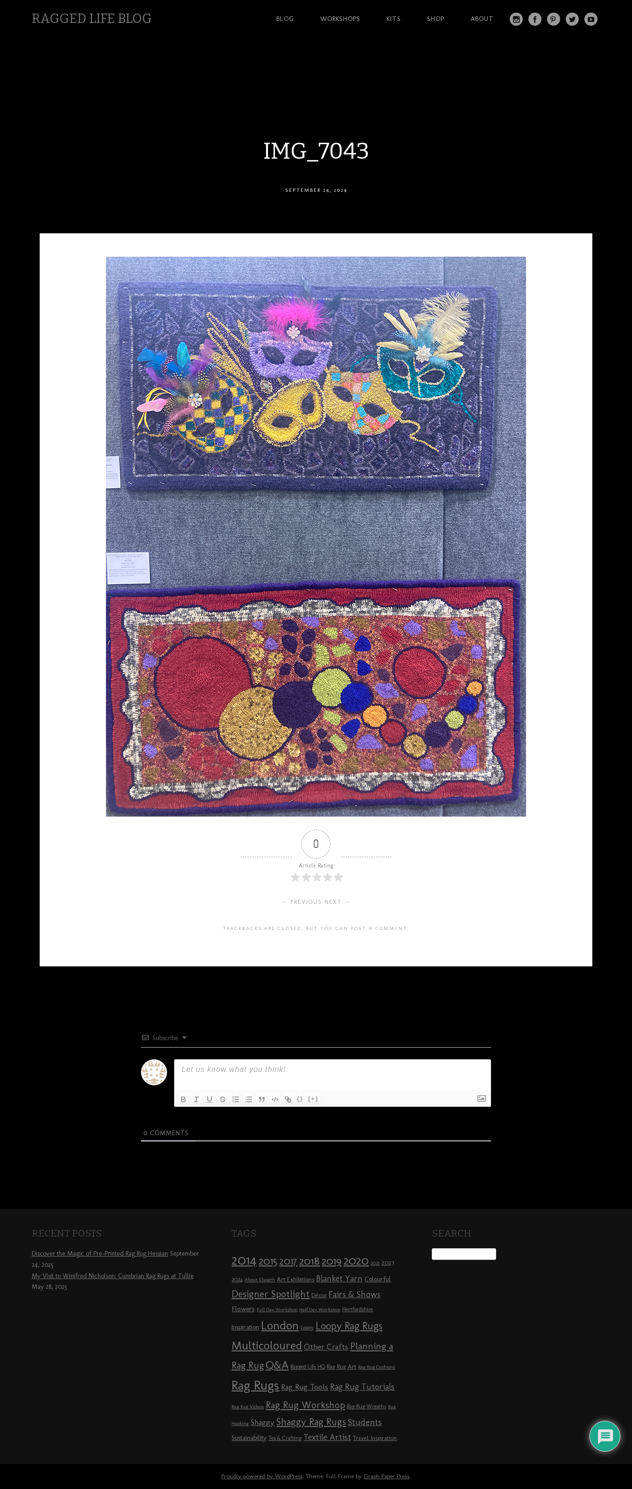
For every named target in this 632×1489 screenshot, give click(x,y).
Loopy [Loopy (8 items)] (307, 1327)
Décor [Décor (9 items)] (319, 1295)
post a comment (379, 928)
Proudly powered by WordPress (261, 1476)
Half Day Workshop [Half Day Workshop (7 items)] (319, 1310)
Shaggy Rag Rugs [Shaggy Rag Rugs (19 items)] (311, 1421)
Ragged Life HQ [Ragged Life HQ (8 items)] (307, 1366)
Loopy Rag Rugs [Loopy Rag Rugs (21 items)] (349, 1326)
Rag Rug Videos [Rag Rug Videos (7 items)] (248, 1407)
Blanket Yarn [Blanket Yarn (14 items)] (339, 1278)
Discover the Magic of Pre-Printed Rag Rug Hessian (100, 1254)
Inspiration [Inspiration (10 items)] (245, 1327)
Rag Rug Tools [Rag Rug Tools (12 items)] (304, 1387)
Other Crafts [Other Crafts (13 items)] (326, 1346)
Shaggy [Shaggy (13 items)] (262, 1422)
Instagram (516, 19)
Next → (337, 902)
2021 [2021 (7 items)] (375, 1263)
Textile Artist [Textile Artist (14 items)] (327, 1437)
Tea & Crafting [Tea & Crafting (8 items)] (285, 1438)
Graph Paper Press (386, 1476)
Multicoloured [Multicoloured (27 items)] (267, 1345)
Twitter (572, 19)
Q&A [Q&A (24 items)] (277, 1364)
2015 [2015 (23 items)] (268, 1260)
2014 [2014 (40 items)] (244, 1259)
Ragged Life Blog (92, 18)
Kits (393, 18)
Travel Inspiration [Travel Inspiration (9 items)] (375, 1437)
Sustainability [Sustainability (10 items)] (249, 1438)
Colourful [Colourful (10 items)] (378, 1279)
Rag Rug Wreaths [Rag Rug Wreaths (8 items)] (366, 1406)
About (482, 18)
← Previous (301, 902)
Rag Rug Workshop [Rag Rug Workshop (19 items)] (305, 1405)
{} (300, 1098)
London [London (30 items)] (280, 1325)
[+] (313, 1098)
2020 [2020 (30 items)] (356, 1260)
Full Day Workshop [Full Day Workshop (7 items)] (277, 1310)
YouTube (590, 19)
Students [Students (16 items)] (365, 1422)
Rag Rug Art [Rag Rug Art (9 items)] (341, 1366)
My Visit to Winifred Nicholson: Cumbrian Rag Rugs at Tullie (113, 1276)
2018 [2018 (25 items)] (309, 1260)
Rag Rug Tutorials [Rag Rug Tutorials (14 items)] (362, 1387)
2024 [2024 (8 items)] (237, 1279)
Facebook (534, 19)
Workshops (340, 18)
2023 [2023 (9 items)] (387, 1262)
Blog (285, 18)
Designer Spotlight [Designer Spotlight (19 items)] (270, 1294)
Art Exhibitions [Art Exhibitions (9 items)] (295, 1279)
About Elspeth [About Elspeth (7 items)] (260, 1280)
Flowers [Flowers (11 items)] (243, 1309)
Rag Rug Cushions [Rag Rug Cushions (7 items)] (376, 1367)
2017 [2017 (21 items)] (288, 1261)
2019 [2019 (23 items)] (332, 1260)
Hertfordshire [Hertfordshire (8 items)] (357, 1309)
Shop (435, 18)
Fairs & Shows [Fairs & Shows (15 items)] (354, 1294)
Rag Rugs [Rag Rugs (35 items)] (255, 1385)
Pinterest (553, 19)
